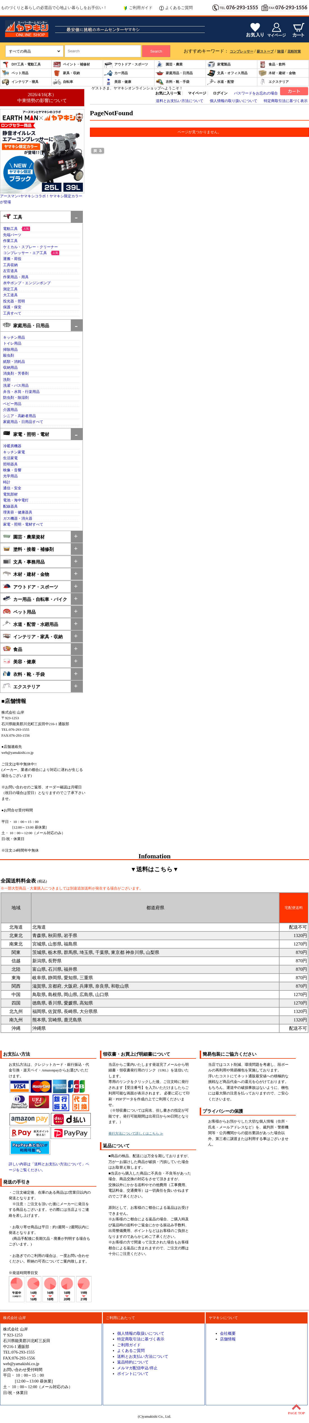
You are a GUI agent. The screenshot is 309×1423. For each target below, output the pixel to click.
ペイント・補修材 (71, 64)
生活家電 (10, 458)
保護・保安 (12, 307)
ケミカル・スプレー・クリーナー (30, 247)
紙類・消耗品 (14, 362)
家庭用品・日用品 (174, 73)
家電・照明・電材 (26, 434)
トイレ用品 (12, 343)
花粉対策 (294, 51)
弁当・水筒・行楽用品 (21, 392)
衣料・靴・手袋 (172, 82)
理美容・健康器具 (17, 512)
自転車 (63, 82)
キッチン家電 (14, 452)
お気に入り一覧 (168, 93)
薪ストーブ (265, 51)
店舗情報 (228, 1339)
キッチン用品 (14, 338)
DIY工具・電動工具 (21, 64)
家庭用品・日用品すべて (23, 422)
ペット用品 (14, 73)
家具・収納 (66, 73)
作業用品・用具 (16, 277)
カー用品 (116, 73)
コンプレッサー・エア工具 (25, 253)
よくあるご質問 (176, 7)
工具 (12, 217)
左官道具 (10, 271)
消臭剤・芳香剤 (16, 373)
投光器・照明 (14, 301)
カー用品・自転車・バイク (35, 599)
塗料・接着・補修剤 (28, 549)
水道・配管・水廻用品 (30, 624)
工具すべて (12, 313)
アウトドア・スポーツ (126, 64)
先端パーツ (12, 235)
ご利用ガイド (138, 7)
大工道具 (10, 295)
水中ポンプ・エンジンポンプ (27, 283)
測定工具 (10, 289)
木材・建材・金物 (277, 73)
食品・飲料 (271, 64)
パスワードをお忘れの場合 (256, 93)
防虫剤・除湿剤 (16, 398)
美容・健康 (117, 82)
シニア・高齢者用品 (19, 416)
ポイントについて (133, 1373)
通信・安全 (12, 488)
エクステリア (273, 82)
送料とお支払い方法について (179, 101)
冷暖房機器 (12, 446)
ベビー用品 (12, 404)
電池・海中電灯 (16, 500)
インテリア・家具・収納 (33, 636)
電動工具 (10, 229)
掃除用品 (10, 350)
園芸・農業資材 (24, 536)
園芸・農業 (169, 64)
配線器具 (10, 506)
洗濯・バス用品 (16, 386)
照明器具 (10, 464)
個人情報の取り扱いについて (233, 101)
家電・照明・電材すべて (23, 524)
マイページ (197, 93)
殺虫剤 (8, 356)
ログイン (220, 93)
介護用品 (10, 410)
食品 (12, 649)
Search (156, 51)
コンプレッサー (241, 51)
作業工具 (10, 241)
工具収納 (10, 265)
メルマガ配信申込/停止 (137, 1368)
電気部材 (10, 494)
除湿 (280, 51)
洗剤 (6, 380)
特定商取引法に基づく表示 (286, 101)
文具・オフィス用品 (227, 73)
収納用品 (10, 368)
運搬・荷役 (12, 259)
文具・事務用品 (24, 561)
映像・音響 (12, 470)
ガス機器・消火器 (17, 519)
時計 (6, 482)
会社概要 (228, 1333)
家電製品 (219, 64)
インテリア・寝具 (19, 82)
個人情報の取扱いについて (140, 1333)
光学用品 (10, 476)
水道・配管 (220, 82)
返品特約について (133, 1362)
